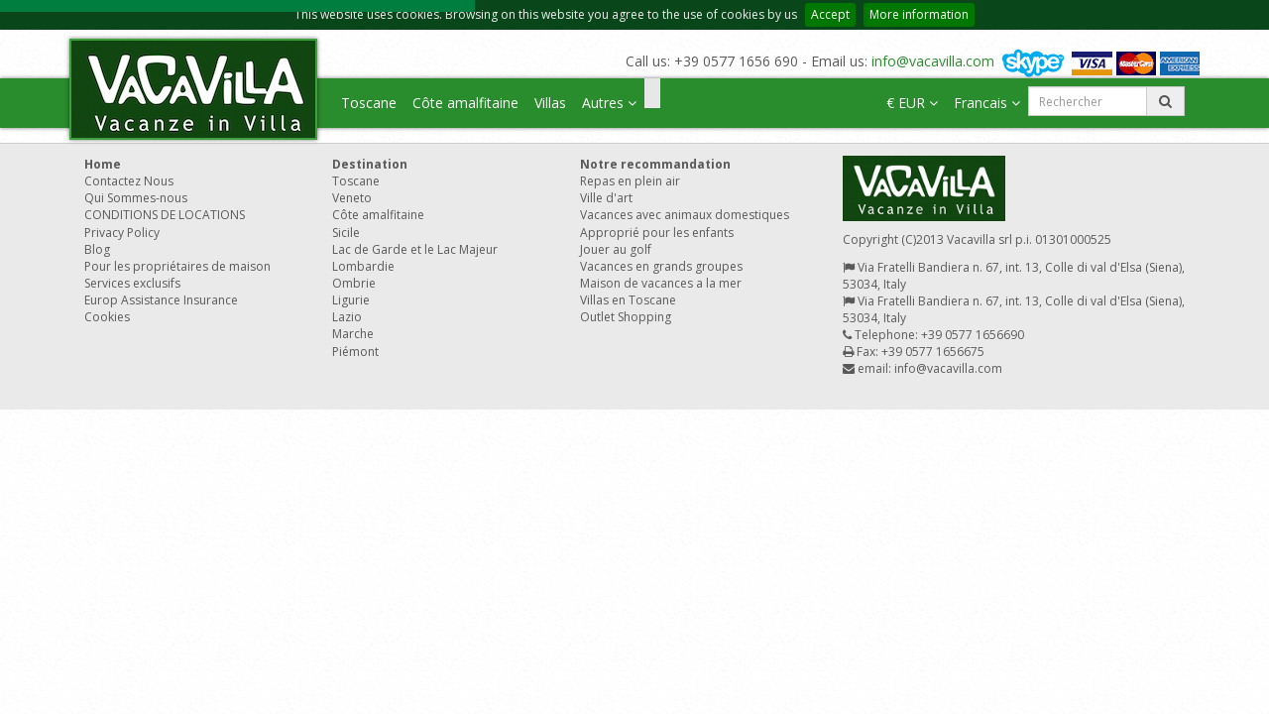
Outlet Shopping (625, 316)
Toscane (369, 102)
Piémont (355, 351)
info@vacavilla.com (932, 61)
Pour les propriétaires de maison (177, 266)
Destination (369, 164)
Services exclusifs (132, 283)
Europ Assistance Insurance (161, 300)
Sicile (346, 232)
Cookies (107, 316)
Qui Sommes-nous (135, 197)
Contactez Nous (128, 181)
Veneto (352, 197)
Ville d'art (606, 197)
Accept (830, 14)
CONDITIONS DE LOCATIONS (164, 214)
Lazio (347, 316)
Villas (550, 102)
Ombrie (354, 283)
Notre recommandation (655, 164)
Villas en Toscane (628, 300)
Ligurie (351, 300)
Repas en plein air (630, 181)
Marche (353, 333)
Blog (97, 249)
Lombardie (363, 266)
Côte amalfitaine (465, 102)
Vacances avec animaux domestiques (684, 214)
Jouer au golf (615, 249)
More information (919, 14)
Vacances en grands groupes (661, 266)
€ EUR (912, 102)
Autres (609, 102)
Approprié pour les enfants (657, 232)
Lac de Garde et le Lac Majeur (415, 249)
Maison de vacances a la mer (661, 283)
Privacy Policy (122, 232)
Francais (987, 102)
